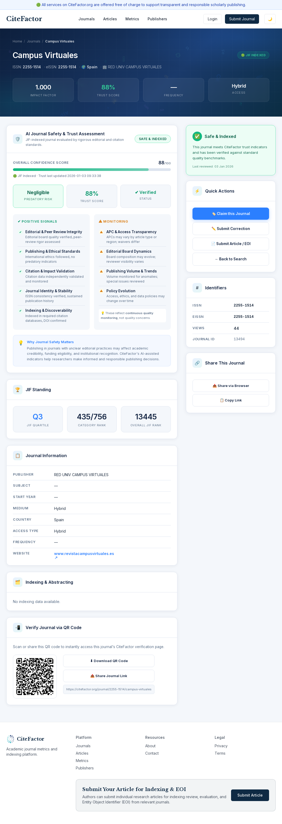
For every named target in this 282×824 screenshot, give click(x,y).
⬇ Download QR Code (109, 662)
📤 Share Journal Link (108, 678)
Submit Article (250, 795)
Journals (86, 19)
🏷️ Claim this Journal (230, 214)
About (150, 746)
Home (17, 41)
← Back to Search (231, 259)
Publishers (157, 19)
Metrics (132, 19)
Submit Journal (242, 19)
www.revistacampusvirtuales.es (84, 557)
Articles (110, 19)
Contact (152, 753)
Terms (220, 753)
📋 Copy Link (231, 400)
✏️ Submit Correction (230, 229)
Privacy (221, 746)
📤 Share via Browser (231, 386)
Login (212, 19)
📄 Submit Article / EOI (231, 244)
